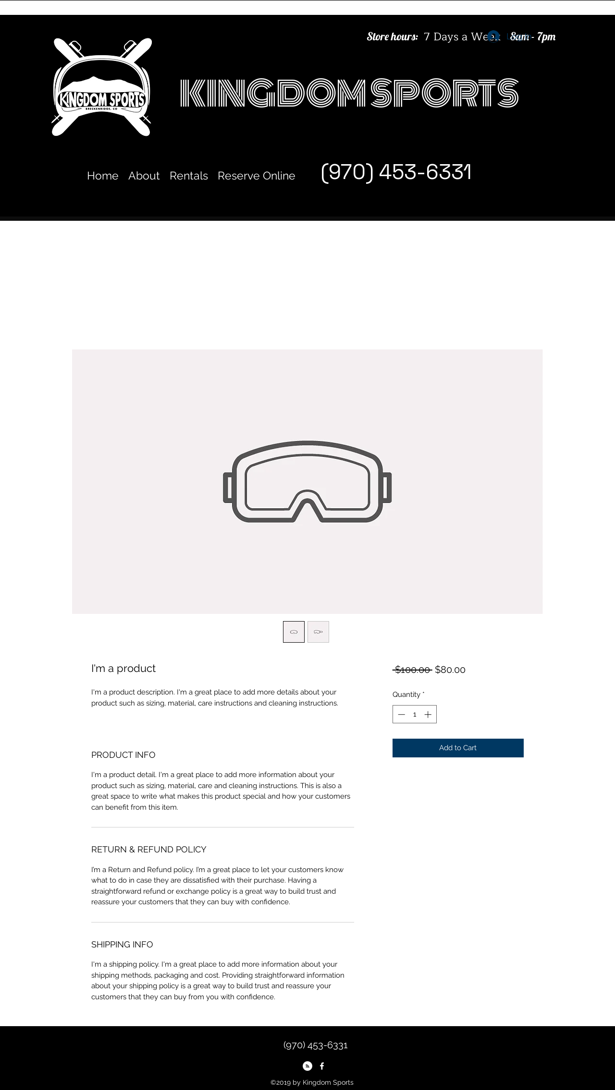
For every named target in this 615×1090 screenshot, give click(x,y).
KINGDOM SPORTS (349, 94)
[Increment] (428, 714)
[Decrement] (400, 714)
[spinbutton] (414, 714)
